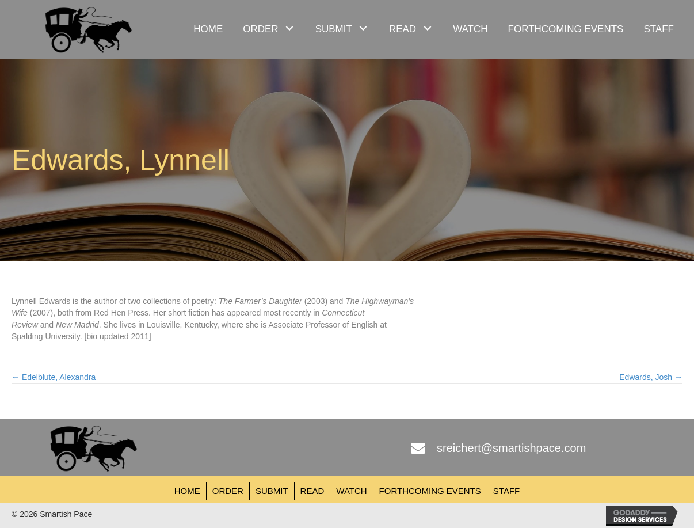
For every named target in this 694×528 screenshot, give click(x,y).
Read (312, 491)
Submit (272, 491)
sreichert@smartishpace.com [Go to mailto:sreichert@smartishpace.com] (511, 448)
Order (227, 491)
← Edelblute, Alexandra (54, 377)
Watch (351, 491)
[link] (208, 28)
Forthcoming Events (430, 491)
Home (187, 491)
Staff (506, 491)
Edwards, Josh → (650, 377)
